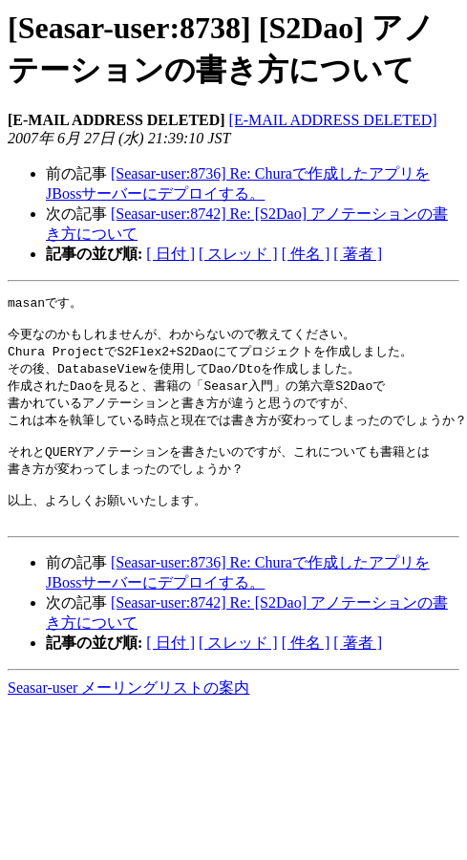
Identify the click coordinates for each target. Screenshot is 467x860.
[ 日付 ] (170, 254)
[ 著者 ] (357, 254)
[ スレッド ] (238, 254)
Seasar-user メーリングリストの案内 (128, 708)
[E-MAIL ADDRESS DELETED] (333, 120)
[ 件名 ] (306, 254)
